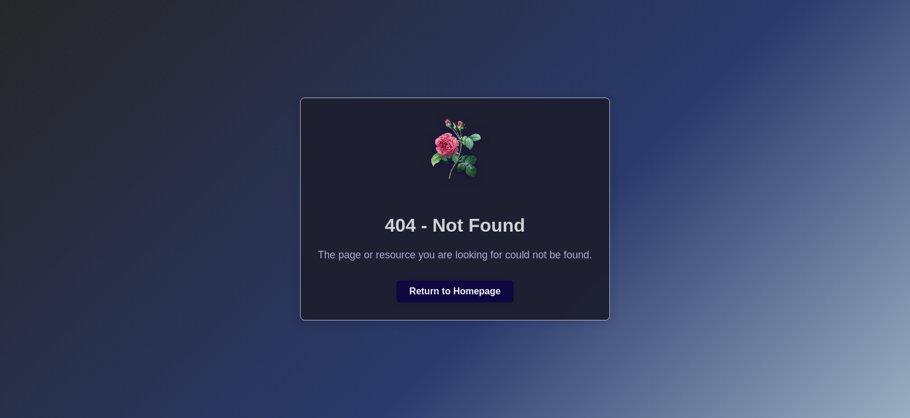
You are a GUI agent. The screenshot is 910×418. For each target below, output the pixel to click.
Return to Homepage (454, 291)
